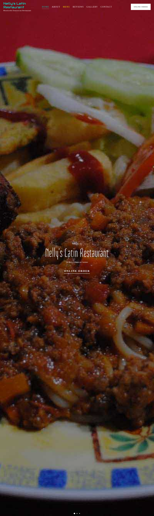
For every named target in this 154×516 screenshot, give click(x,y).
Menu (66, 7)
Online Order (141, 7)
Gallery (92, 7)
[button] (74, 513)
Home (45, 7)
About (56, 7)
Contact (106, 7)
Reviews (78, 7)
